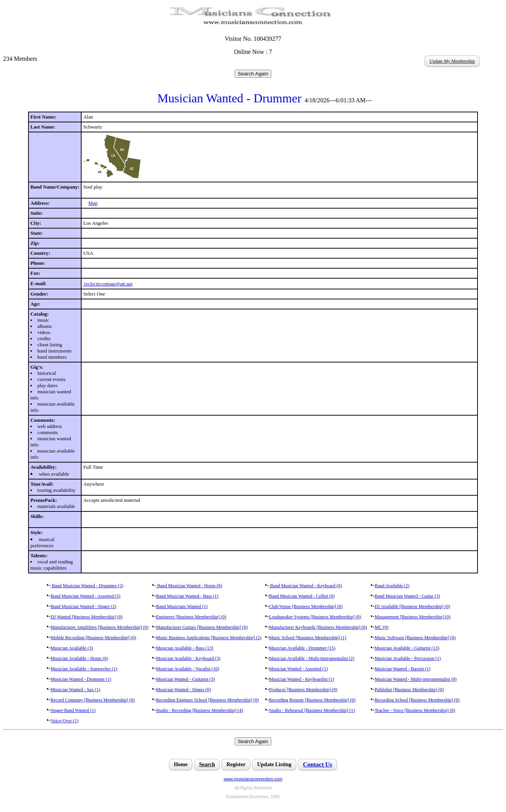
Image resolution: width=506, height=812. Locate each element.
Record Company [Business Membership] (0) (93, 700)
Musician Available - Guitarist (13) (407, 648)
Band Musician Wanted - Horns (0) (189, 585)
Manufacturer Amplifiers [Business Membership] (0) (100, 627)
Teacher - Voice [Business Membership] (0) (415, 710)
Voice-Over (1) (64, 720)
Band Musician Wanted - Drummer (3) (87, 585)
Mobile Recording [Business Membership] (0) (93, 637)
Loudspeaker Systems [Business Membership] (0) (315, 617)
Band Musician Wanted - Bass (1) (187, 596)
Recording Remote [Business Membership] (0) (312, 700)
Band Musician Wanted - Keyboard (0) (305, 585)
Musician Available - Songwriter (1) (84, 669)
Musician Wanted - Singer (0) (183, 689)
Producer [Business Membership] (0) (303, 689)
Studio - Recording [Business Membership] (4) (199, 710)
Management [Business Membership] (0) (413, 617)
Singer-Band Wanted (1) (73, 710)
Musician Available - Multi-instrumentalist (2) (311, 658)
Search (207, 764)
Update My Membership (452, 61)
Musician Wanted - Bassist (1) (403, 669)
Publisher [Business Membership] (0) (409, 689)
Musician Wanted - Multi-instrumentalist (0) (416, 679)
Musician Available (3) (72, 648)
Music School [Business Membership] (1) (307, 637)
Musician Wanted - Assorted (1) (298, 669)
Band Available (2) (392, 585)
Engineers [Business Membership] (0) (191, 617)
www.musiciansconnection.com (253, 779)
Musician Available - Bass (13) (184, 648)
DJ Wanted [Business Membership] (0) (87, 617)
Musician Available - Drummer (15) (302, 648)
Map (92, 203)
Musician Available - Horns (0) (79, 658)
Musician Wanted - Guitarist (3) (185, 679)
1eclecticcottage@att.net (107, 284)
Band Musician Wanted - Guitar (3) (407, 596)
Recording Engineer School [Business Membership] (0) (207, 700)
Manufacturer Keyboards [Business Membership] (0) (318, 627)
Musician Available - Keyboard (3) (188, 658)
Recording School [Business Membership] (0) (417, 700)
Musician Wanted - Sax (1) (75, 689)
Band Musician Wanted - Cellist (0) (301, 596)
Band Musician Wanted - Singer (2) (83, 606)
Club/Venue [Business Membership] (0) (305, 606)
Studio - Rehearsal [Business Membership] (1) (312, 710)
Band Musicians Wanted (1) (182, 606)
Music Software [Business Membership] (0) (415, 637)
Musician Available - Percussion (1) (408, 658)
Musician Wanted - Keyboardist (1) (301, 679)
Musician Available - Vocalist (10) (187, 669)
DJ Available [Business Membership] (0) (412, 606)
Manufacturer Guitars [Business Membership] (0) (202, 627)
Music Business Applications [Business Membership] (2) (209, 637)
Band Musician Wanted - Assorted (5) (85, 596)
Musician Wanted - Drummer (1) (81, 679)
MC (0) (382, 627)
